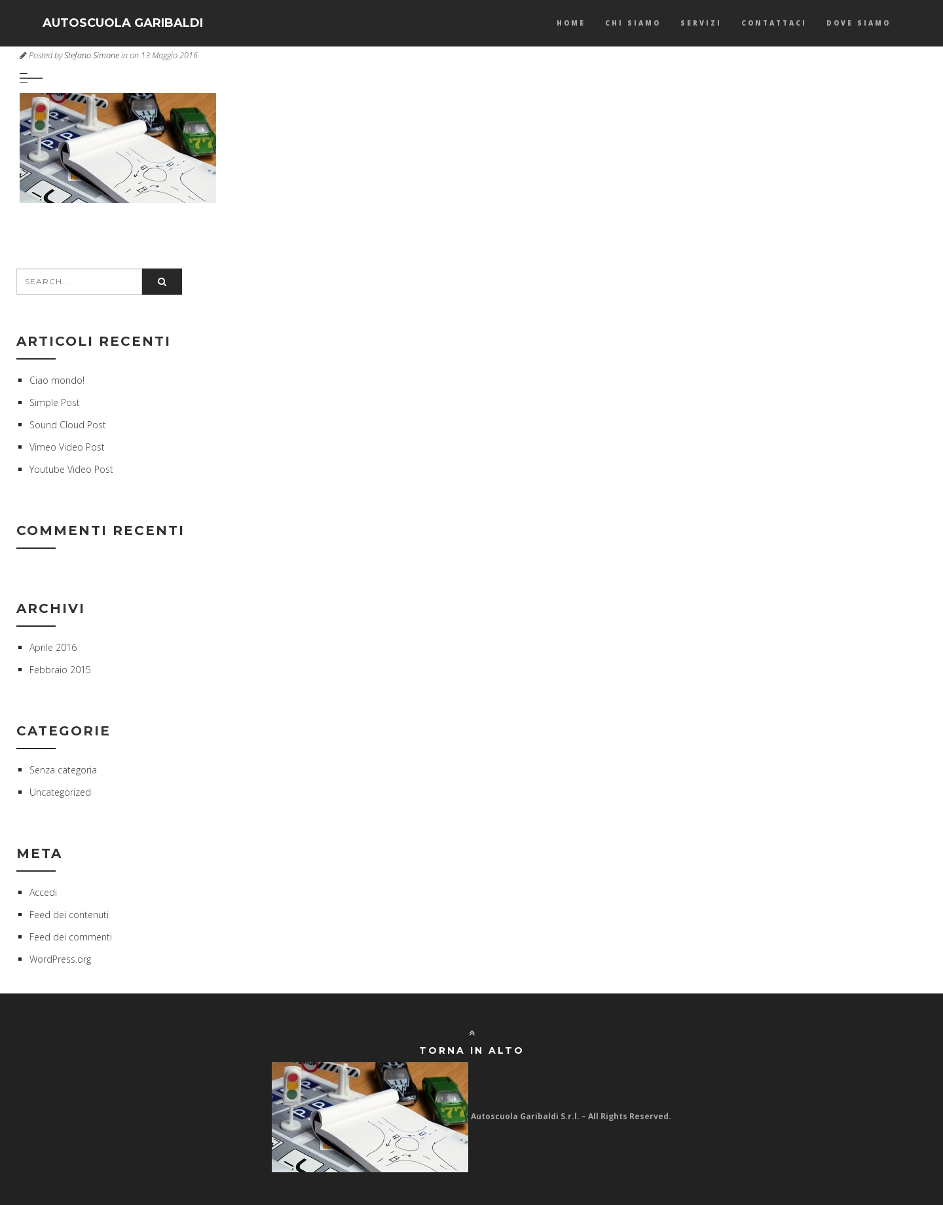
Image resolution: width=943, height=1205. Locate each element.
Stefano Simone (91, 55)
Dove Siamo (858, 23)
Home (571, 23)
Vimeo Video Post (67, 447)
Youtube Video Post (71, 469)
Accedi (43, 892)
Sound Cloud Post (67, 424)
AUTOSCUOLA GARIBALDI (123, 23)
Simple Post (54, 402)
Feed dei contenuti (69, 914)
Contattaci (774, 23)
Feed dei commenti (70, 937)
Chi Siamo (633, 23)
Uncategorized (60, 792)
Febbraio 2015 (60, 669)
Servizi (701, 23)
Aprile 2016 (53, 647)
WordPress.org (60, 959)
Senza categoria (63, 770)
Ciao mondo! (56, 380)
